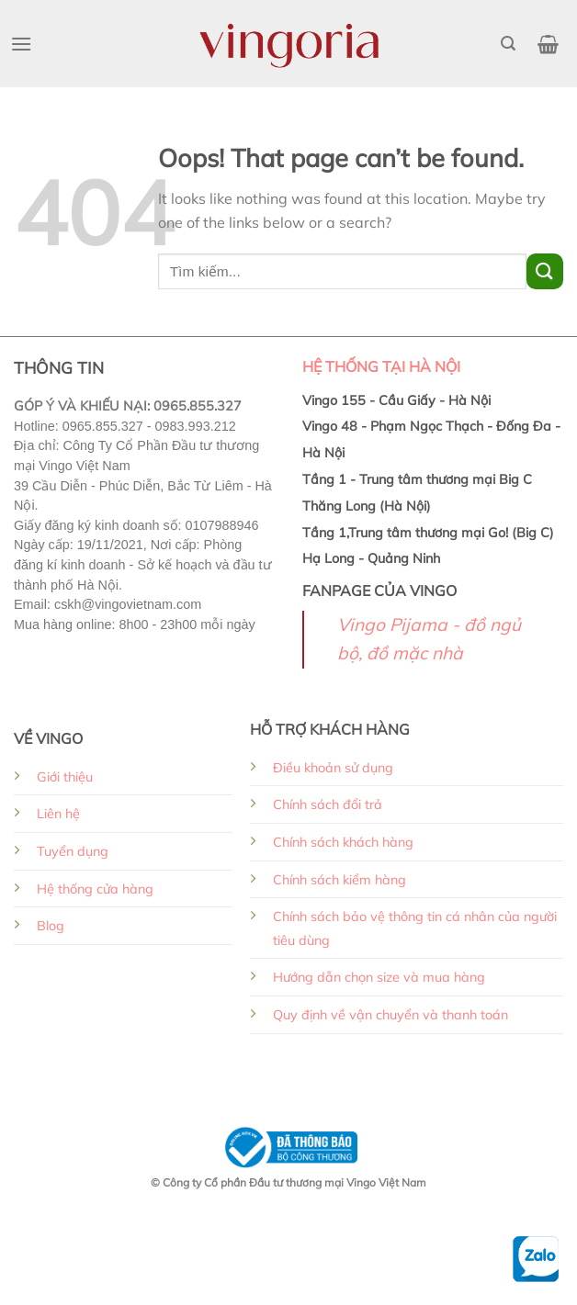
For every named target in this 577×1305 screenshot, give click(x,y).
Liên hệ (58, 813)
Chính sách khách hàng (343, 842)
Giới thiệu (65, 777)
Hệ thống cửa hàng (95, 889)
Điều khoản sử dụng (333, 767)
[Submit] (544, 271)
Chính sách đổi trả (327, 804)
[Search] (508, 43)
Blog (50, 925)
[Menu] (21, 44)
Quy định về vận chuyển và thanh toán (390, 1015)
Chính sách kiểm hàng (339, 880)
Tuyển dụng (72, 851)
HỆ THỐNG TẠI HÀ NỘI (381, 366)
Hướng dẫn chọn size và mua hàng (379, 977)
